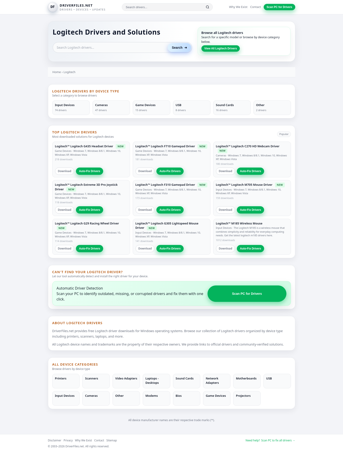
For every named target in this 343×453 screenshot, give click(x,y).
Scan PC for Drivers (279, 7)
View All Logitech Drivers (220, 48)
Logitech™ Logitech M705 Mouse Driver (244, 185)
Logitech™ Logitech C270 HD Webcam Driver (248, 146)
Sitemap (111, 440)
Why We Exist (238, 7)
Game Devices (63, 151)
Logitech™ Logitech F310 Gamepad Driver (165, 185)
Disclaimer (54, 440)
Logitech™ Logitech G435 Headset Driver (84, 146)
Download (64, 171)
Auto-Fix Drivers (89, 171)
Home (57, 72)
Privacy (68, 440)
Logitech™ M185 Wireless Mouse (239, 223)
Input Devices (224, 189)
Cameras (221, 155)
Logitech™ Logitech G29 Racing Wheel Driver (87, 223)
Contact (255, 7)
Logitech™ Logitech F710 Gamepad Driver (165, 146)
